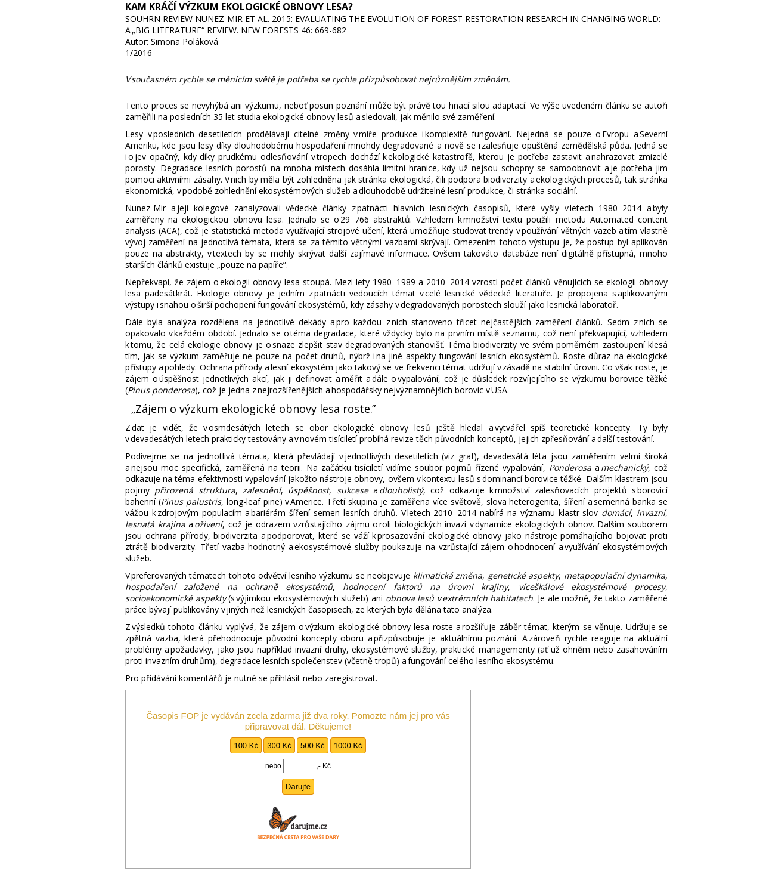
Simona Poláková (184, 41)
